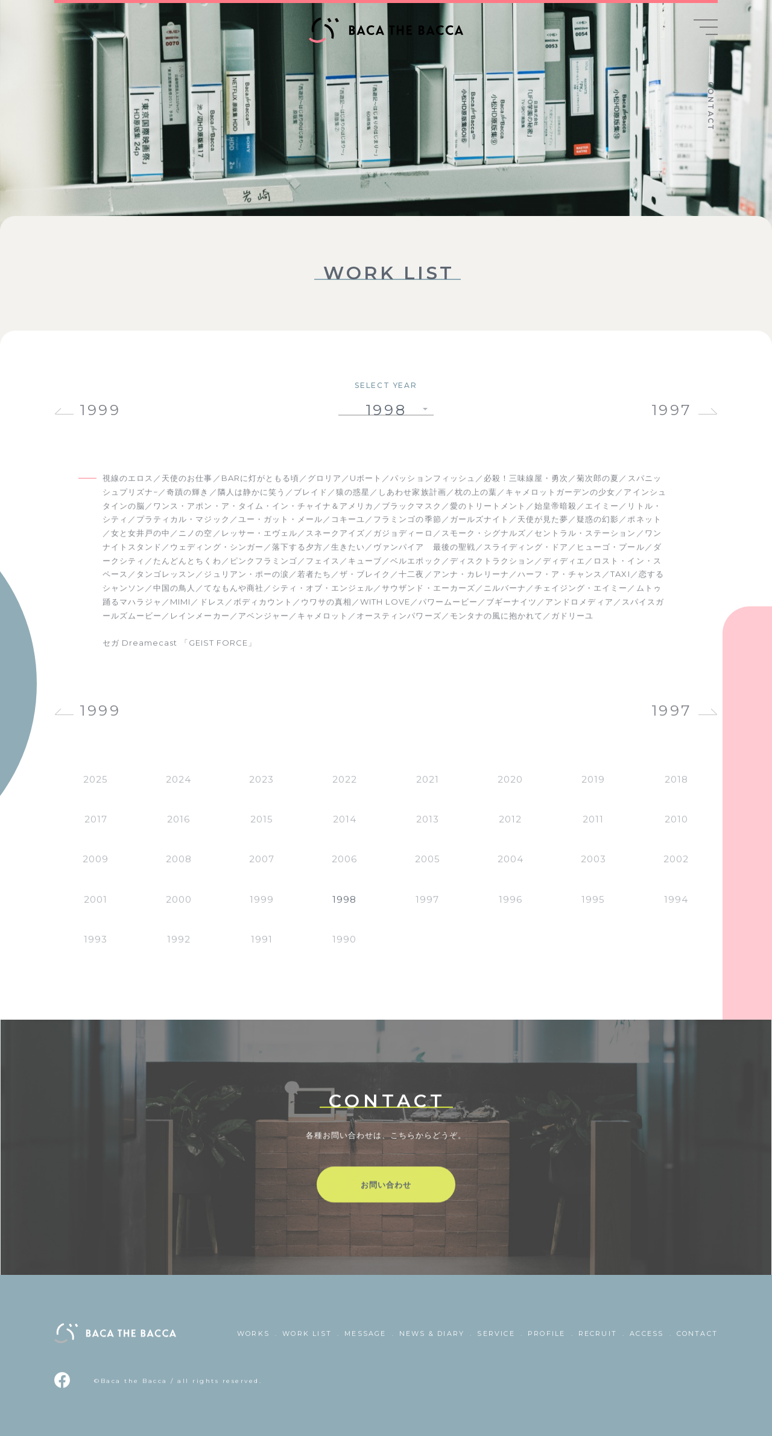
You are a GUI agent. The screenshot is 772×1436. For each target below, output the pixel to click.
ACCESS (646, 1342)
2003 (593, 868)
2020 (510, 788)
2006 (344, 868)
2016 (178, 828)
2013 (427, 828)
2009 (96, 868)
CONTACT (710, 106)
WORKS (253, 1342)
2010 (676, 828)
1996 (510, 908)
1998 (344, 908)
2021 (427, 788)
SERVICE (495, 1342)
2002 (676, 868)
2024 (178, 788)
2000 (179, 908)
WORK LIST (307, 1342)
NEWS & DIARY (431, 1342)
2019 (593, 788)
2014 (344, 828)
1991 (262, 948)
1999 (100, 410)
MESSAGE (365, 1342)
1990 (344, 948)
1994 (676, 908)
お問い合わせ (386, 1193)
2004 (511, 868)
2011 (593, 828)
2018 (676, 788)
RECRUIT (597, 1342)
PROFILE (546, 1342)
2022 (344, 788)
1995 (593, 908)
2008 (179, 868)
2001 (95, 908)
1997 (671, 410)
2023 (261, 788)
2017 (95, 828)
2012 (510, 828)
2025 (95, 788)
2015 (261, 828)
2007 (261, 868)
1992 (179, 948)
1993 (95, 948)
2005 (427, 868)
